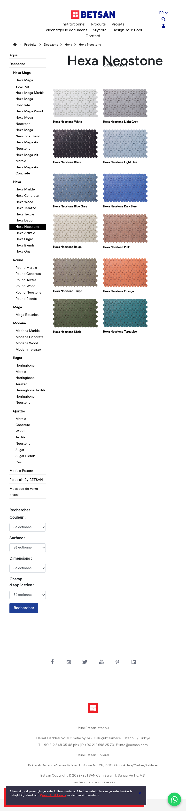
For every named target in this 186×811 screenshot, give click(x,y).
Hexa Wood (24, 202)
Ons (19, 462)
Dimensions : (20, 559)
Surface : (17, 538)
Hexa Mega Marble (30, 93)
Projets (118, 24)
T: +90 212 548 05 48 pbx (58, 745)
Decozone (51, 44)
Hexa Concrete (27, 196)
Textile (20, 437)
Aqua (13, 55)
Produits (98, 24)
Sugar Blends (25, 456)
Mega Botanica (27, 315)
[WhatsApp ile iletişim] (174, 799)
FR (163, 12)
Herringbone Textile (31, 390)
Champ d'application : (21, 582)
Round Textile (26, 280)
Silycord (100, 30)
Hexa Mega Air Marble (27, 158)
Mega (17, 307)
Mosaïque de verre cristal (23, 492)
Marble (21, 419)
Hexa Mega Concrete (24, 102)
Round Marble (26, 268)
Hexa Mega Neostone (24, 121)
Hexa (68, 44)
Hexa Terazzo (26, 208)
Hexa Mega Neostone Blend (28, 133)
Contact (93, 35)
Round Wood (25, 286)
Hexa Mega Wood (29, 111)
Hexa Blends (25, 245)
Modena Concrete (30, 337)
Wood (20, 431)
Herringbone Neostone (25, 400)
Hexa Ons (23, 252)
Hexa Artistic (25, 233)
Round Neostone (28, 293)
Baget (17, 358)
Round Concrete (28, 274)
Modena (19, 323)
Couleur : (17, 518)
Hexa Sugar (24, 239)
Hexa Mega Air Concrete (27, 171)
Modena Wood (27, 343)
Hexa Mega (22, 73)
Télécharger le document (65, 30)
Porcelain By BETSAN (26, 480)
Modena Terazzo (28, 350)
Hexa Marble (25, 189)
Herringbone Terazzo (25, 381)
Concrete (23, 425)
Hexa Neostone (90, 44)
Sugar (20, 450)
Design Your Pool (127, 30)
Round (18, 260)
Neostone (23, 444)
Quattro (19, 411)
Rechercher (24, 608)
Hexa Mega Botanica (24, 84)
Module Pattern (21, 471)
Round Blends (26, 299)
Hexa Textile (25, 214)
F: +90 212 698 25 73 (97, 745)
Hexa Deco (24, 220)
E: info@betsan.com (132, 745)
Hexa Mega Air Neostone (27, 146)
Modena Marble (28, 331)
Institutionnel (73, 24)
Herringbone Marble (25, 369)
